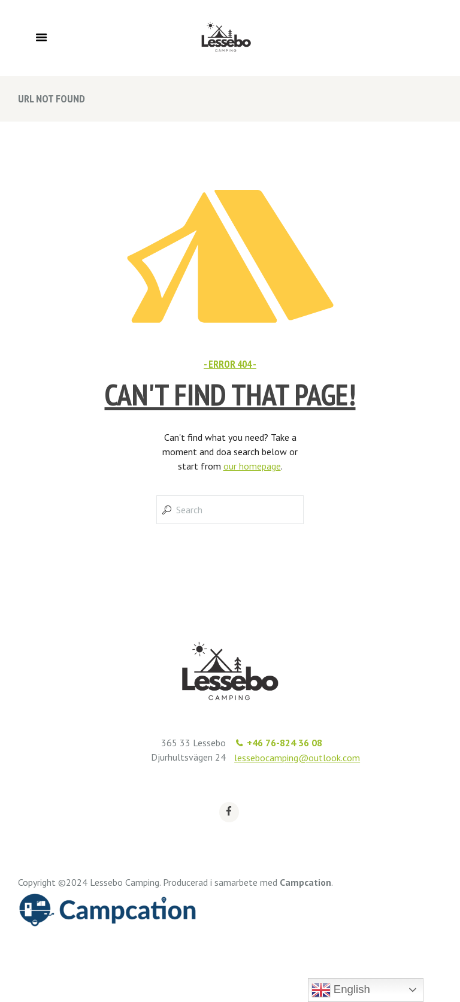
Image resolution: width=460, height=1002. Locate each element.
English (340, 990)
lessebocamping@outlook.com (297, 758)
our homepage (252, 466)
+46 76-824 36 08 (284, 743)
